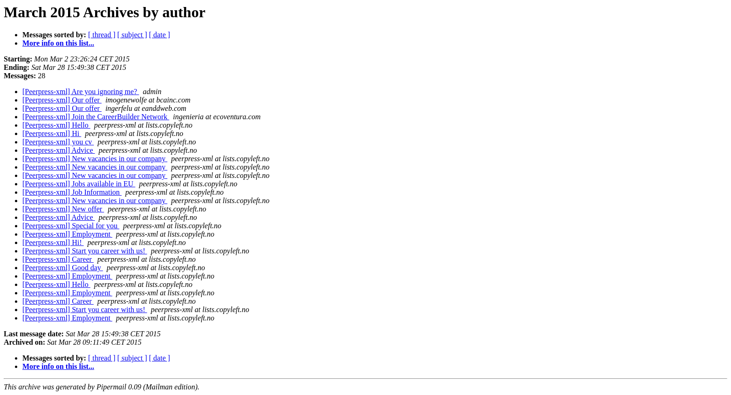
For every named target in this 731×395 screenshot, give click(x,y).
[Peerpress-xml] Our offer (62, 100)
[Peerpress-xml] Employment (67, 234)
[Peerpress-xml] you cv (58, 142)
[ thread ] (102, 35)
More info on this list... (58, 43)
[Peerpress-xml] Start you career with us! (84, 251)
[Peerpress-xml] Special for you (70, 226)
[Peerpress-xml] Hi (51, 133)
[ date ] (159, 35)
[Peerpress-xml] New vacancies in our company (94, 159)
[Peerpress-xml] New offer (63, 209)
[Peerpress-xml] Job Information (72, 192)
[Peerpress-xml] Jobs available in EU (78, 184)
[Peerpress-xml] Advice (58, 150)
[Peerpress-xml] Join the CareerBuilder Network (95, 117)
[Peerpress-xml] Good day (62, 268)
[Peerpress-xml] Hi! (53, 242)
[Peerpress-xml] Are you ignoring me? (80, 91)
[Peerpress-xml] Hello (56, 125)
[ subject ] (132, 35)
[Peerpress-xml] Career (58, 259)
